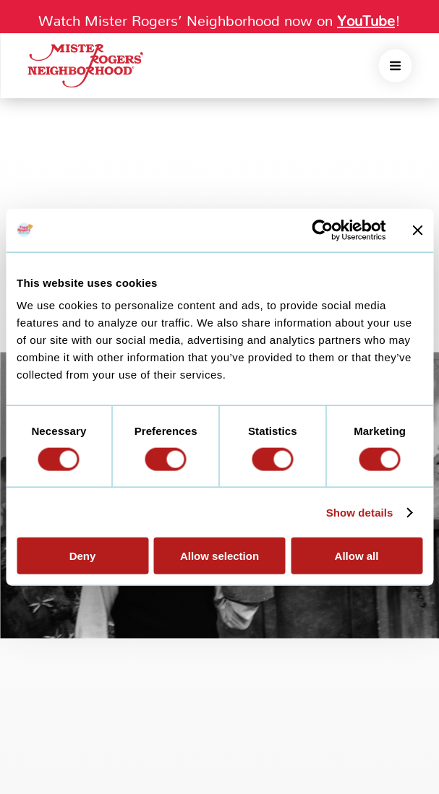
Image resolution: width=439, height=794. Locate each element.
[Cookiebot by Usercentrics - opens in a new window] (322, 230)
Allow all (357, 556)
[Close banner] (417, 230)
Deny (82, 556)
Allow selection (219, 556)
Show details (359, 512)
